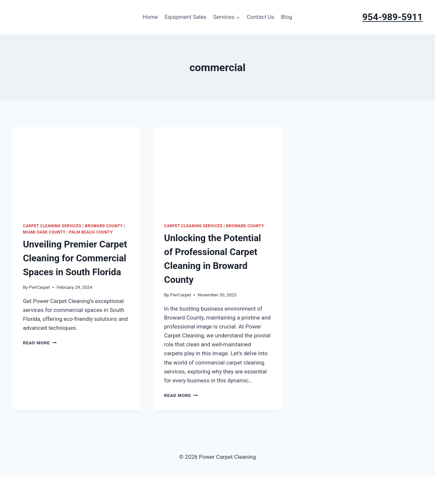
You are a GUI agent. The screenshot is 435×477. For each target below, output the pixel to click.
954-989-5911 (392, 17)
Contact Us (260, 17)
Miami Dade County (44, 232)
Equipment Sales (185, 17)
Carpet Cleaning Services (52, 226)
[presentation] (76, 169)
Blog (286, 17)
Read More (40, 342)
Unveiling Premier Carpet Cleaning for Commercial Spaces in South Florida (75, 258)
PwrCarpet (39, 287)
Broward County (104, 226)
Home (150, 17)
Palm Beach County (91, 232)
